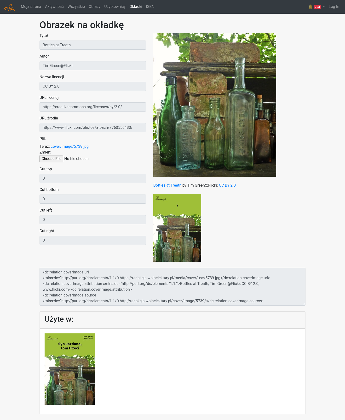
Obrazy (94, 6)
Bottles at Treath (167, 185)
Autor (44, 56)
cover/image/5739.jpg (70, 146)
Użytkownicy (115, 6)
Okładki (135, 6)
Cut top (46, 169)
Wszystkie (76, 6)
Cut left (46, 210)
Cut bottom (49, 189)
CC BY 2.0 (227, 185)
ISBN (150, 6)
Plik (43, 138)
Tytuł (44, 35)
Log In (334, 6)
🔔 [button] (315, 6)
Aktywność (54, 6)
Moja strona (31, 6)
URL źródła (49, 118)
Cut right (47, 231)
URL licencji (49, 97)
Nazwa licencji (52, 77)
